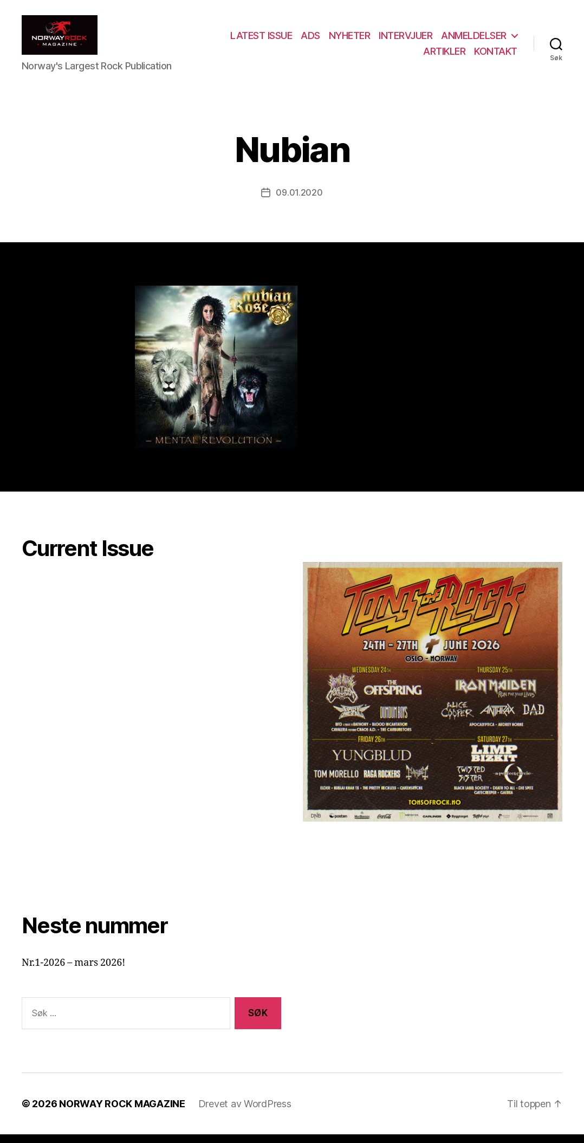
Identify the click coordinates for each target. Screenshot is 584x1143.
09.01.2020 (299, 201)
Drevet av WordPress (244, 1112)
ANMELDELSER (371, 55)
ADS (395, 40)
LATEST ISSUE (346, 40)
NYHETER (434, 40)
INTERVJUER (490, 40)
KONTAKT (495, 55)
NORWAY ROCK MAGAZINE (122, 1112)
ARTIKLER (444, 55)
